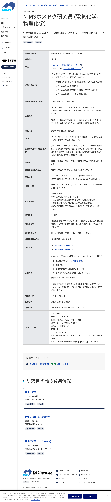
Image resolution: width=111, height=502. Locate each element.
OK (90, 497)
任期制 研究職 (64, 5)
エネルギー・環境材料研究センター (65, 65)
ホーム (25, 5)
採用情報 (32, 5)
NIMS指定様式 (76, 261)
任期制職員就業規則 (64, 249)
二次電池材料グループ (73, 68)
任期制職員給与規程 (64, 245)
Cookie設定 (75, 497)
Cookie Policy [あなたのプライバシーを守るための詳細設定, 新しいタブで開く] (36, 501)
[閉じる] (107, 497)
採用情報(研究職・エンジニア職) (47, 5)
